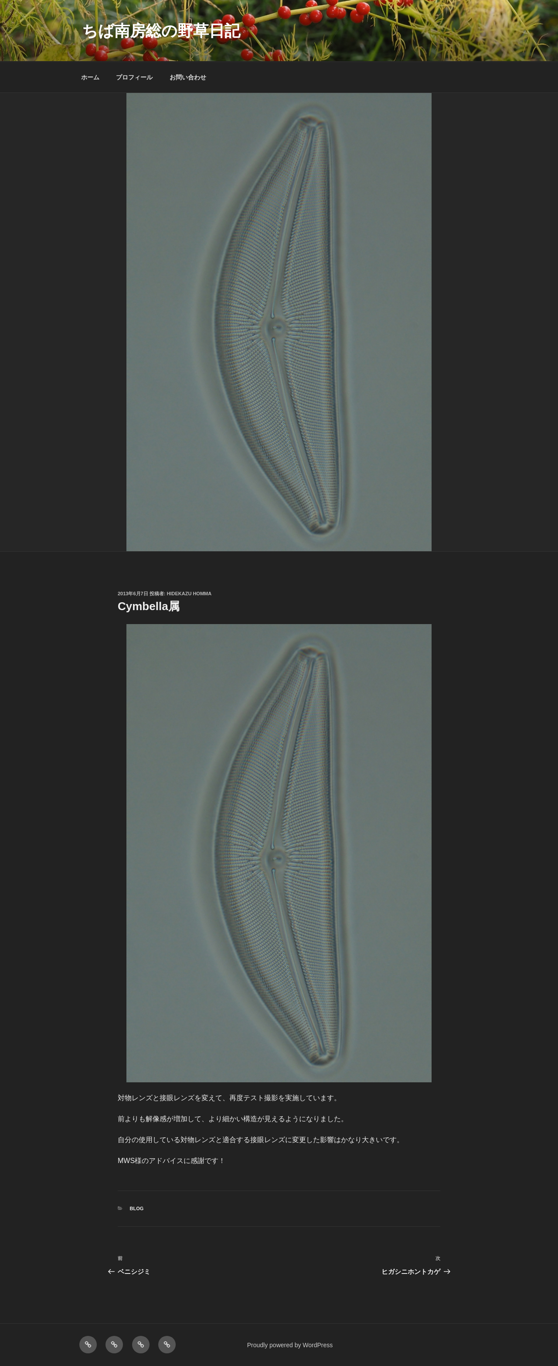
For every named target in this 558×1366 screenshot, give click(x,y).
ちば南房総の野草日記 (161, 31)
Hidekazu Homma (189, 593)
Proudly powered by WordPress (290, 1345)
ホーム (90, 77)
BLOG (137, 1208)
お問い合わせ (188, 77)
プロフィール (134, 77)
